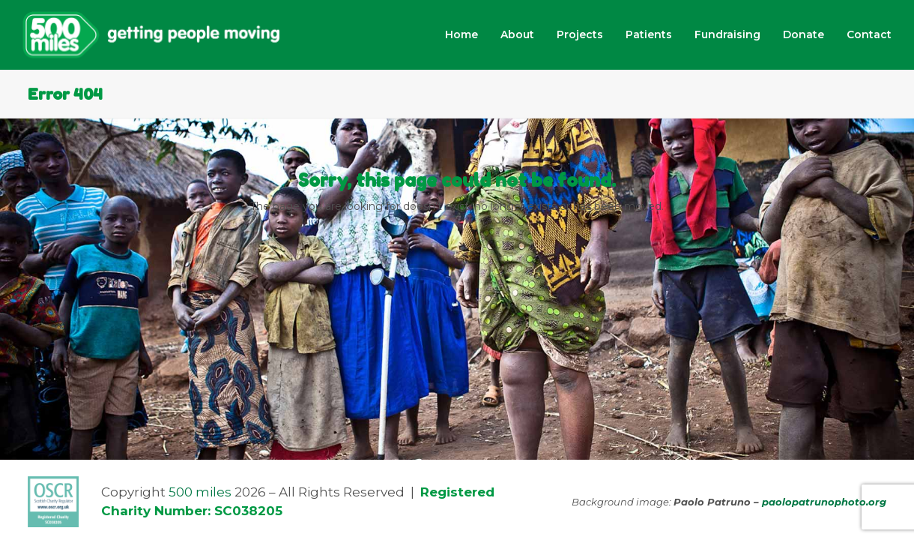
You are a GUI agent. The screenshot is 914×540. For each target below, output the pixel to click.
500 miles (200, 492)
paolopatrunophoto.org (824, 502)
